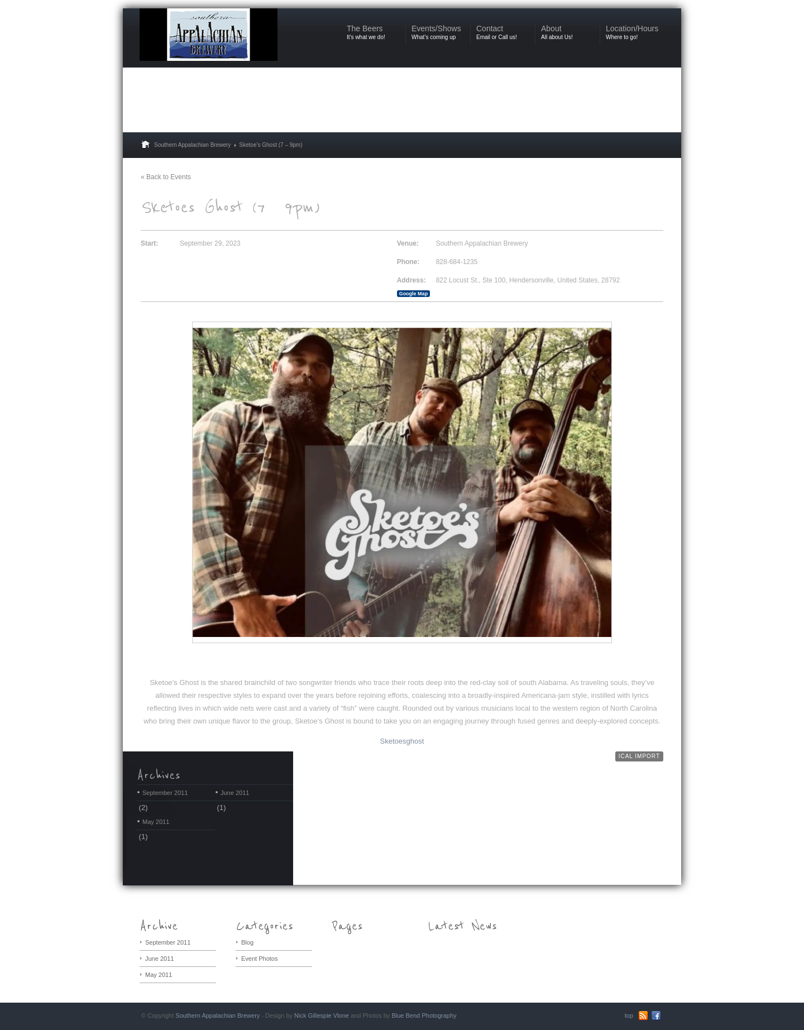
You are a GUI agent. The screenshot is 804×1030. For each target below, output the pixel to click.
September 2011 (165, 792)
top (629, 1015)
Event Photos (259, 958)
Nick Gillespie (313, 1015)
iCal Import (639, 756)
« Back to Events (166, 177)
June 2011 (235, 792)
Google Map (413, 293)
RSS (643, 1015)
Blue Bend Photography (423, 1015)
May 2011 (155, 821)
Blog (247, 942)
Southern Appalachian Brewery (192, 145)
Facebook (656, 1015)
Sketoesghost (402, 741)
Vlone (341, 1015)
